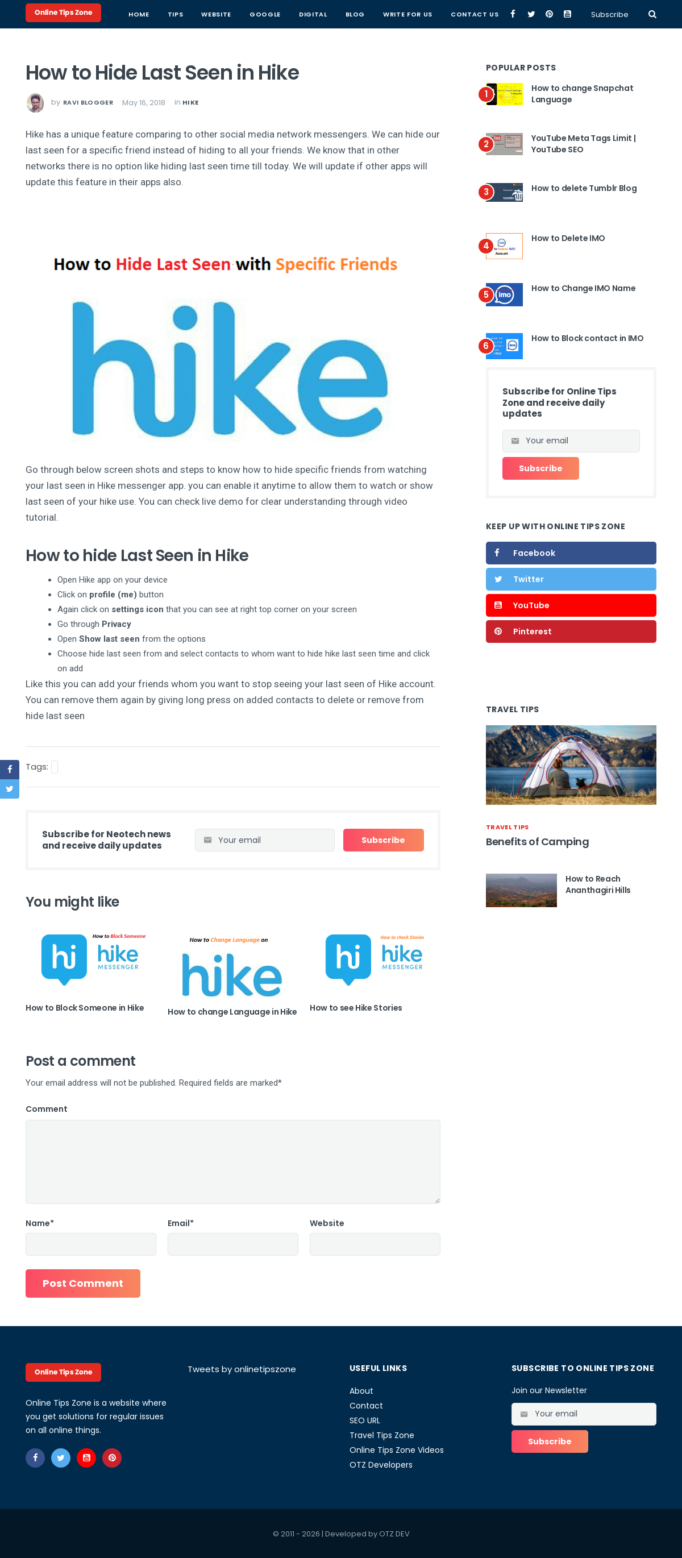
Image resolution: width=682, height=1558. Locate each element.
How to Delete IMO (568, 238)
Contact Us (475, 14)
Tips (176, 14)
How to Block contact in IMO (587, 338)
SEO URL (365, 1420)
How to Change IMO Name (583, 288)
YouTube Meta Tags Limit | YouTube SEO (583, 143)
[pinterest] (549, 14)
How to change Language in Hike (232, 1011)
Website (216, 14)
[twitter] (531, 14)
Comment (47, 1109)
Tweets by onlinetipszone (242, 1369)
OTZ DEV (394, 1533)
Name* (40, 1223)
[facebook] (513, 14)
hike (190, 102)
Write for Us (408, 14)
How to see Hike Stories (356, 1007)
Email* (181, 1223)
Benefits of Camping (537, 841)
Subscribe (610, 14)
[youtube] (567, 14)
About (361, 1391)
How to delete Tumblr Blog (584, 188)
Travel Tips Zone (382, 1435)
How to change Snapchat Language (582, 93)
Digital (313, 14)
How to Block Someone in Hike (85, 1007)
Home (138, 14)
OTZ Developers (381, 1464)
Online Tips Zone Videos (397, 1450)
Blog (355, 14)
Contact (366, 1405)
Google (265, 14)
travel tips (507, 827)
